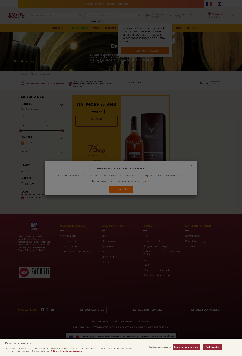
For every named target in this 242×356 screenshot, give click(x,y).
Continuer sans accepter (160, 354)
